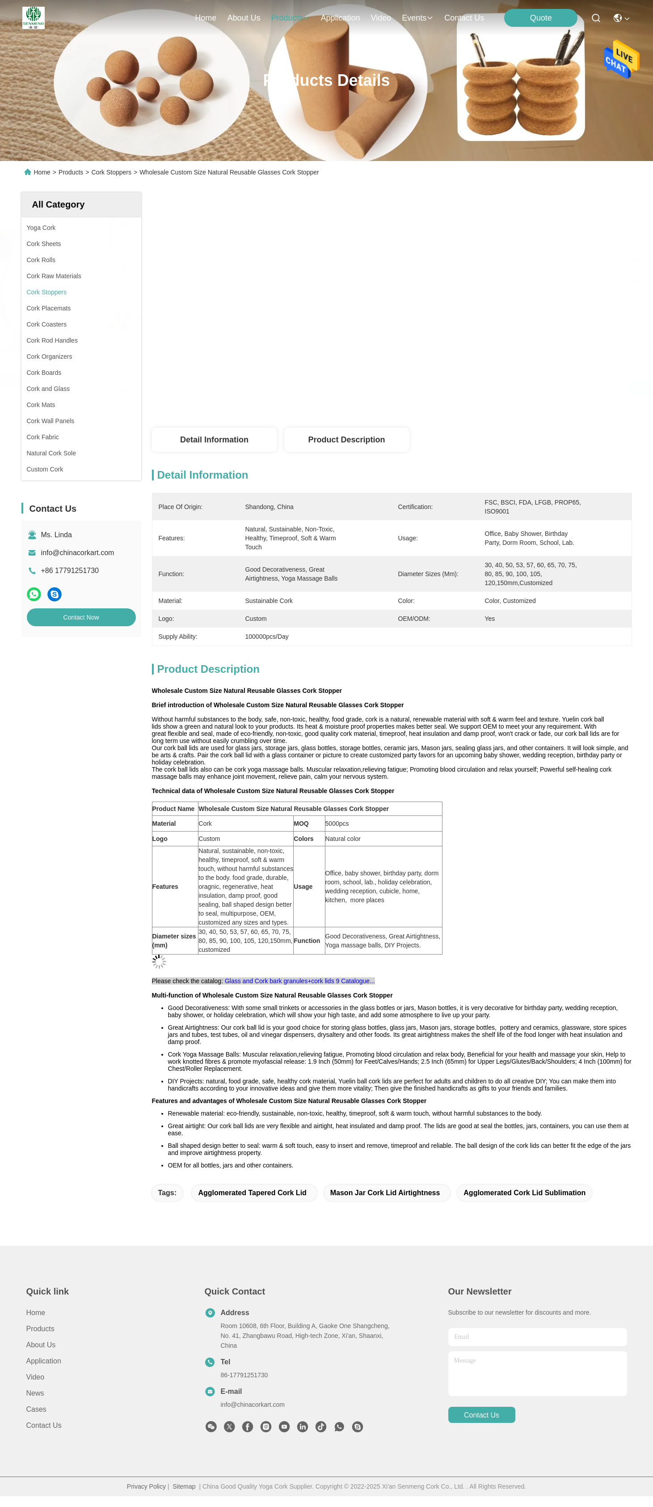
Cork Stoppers (111, 172)
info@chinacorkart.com (77, 552)
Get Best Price (476, 389)
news (35, 1393)
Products (71, 172)
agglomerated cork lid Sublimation (524, 1193)
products (290, 17)
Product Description (346, 439)
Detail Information (214, 439)
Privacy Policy (146, 1486)
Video (35, 1377)
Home (205, 17)
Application (43, 1361)
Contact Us (44, 1425)
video (381, 17)
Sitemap (184, 1486)
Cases (36, 1409)
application (340, 17)
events (418, 17)
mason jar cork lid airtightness (385, 1193)
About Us (41, 1345)
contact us (464, 17)
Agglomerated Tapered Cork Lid (252, 1193)
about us (243, 17)
